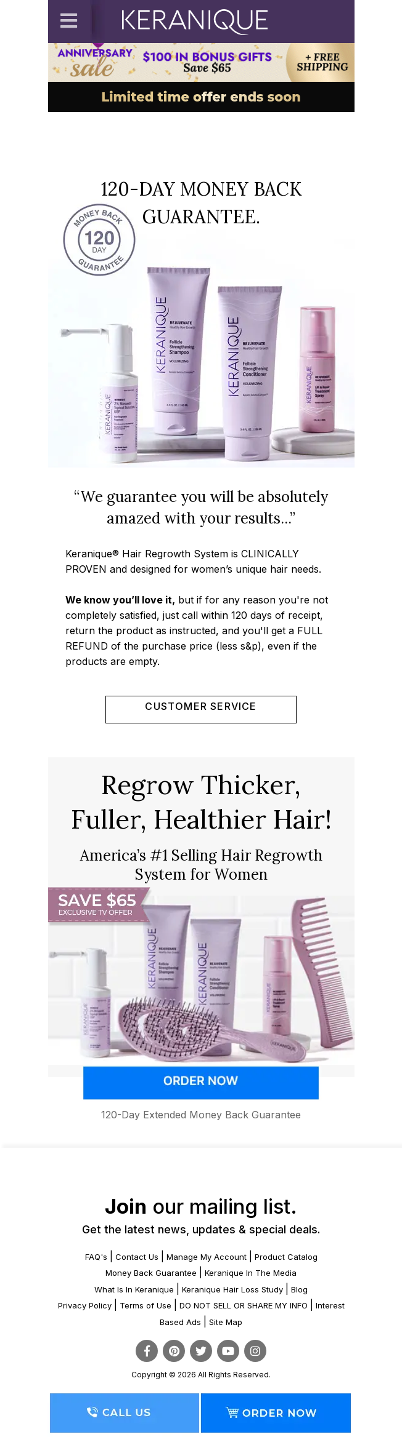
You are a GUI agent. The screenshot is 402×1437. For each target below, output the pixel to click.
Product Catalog (286, 1257)
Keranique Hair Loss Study (232, 1289)
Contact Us (136, 1257)
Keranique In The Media (251, 1273)
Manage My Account (206, 1257)
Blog (299, 1289)
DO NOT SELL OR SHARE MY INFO (243, 1305)
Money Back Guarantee (151, 1273)
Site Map (225, 1322)
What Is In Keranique (134, 1289)
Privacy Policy (85, 1305)
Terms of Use (145, 1305)
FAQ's (96, 1257)
